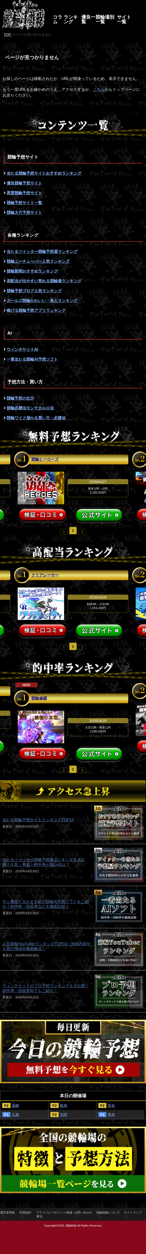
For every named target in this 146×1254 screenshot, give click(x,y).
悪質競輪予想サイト (24, 193)
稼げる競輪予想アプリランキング (36, 310)
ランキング (71, 19)
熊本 (111, 1114)
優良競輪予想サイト (24, 183)
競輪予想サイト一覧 (24, 203)
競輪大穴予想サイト (24, 212)
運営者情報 (7, 1212)
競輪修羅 (39, 698)
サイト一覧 (124, 19)
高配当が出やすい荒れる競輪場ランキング (44, 281)
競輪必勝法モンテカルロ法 (30, 408)
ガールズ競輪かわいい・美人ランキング (42, 301)
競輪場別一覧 (105, 19)
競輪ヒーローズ (45, 459)
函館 (15, 1105)
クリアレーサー (45, 575)
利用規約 (25, 1212)
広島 (15, 1114)
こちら (99, 89)
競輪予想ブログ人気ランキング (34, 291)
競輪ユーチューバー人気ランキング (38, 261)
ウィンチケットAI (22, 349)
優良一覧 (88, 19)
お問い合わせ (83, 1212)
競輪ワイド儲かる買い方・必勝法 (36, 418)
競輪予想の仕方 (20, 398)
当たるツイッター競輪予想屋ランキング (42, 251)
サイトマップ (133, 1212)
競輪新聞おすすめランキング (32, 271)
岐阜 (63, 1105)
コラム (57, 19)
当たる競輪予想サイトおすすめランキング (44, 173)
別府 (63, 1114)
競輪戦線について (108, 1212)
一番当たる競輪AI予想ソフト (32, 359)
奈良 (111, 1105)
